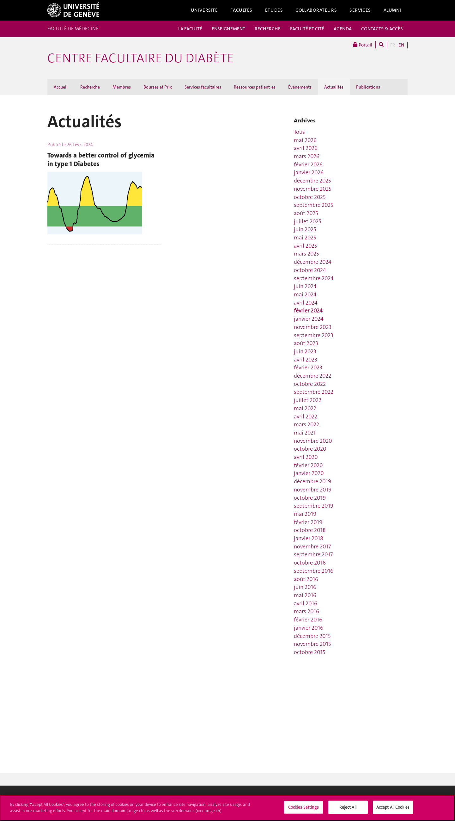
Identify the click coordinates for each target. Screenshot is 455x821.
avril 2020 (306, 457)
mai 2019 (305, 514)
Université (204, 10)
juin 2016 (305, 587)
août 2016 (306, 579)
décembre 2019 (312, 481)
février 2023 (308, 367)
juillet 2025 (307, 221)
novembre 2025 (312, 189)
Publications (368, 87)
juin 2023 (305, 351)
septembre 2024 (314, 278)
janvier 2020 (309, 473)
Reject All (347, 809)
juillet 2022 (307, 400)
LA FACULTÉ (190, 29)
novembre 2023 (312, 327)
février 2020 (308, 465)
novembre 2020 (313, 441)
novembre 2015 (312, 644)
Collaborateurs (316, 10)
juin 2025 (305, 229)
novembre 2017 (312, 546)
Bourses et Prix (157, 87)
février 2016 (308, 619)
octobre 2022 (310, 384)
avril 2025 (305, 246)
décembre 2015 (312, 636)
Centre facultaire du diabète (140, 58)
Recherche (90, 87)
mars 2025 (306, 253)
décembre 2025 (312, 180)
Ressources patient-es (255, 87)
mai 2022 (305, 408)
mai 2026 (305, 140)
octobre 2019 (310, 498)
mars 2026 (306, 156)
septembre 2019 (313, 505)
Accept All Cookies (393, 809)
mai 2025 (305, 237)
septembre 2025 (313, 205)
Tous (299, 132)
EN (401, 45)
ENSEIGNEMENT (228, 29)
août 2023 (306, 343)
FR (392, 45)
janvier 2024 (309, 319)
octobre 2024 (310, 270)
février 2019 (308, 522)
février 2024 (308, 310)
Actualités (333, 87)
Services (360, 10)
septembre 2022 (313, 392)
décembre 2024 (312, 262)
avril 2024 (306, 302)
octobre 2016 (310, 562)
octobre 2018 (310, 530)
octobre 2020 (310, 449)
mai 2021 (305, 432)
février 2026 (308, 164)
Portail (362, 44)
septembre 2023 (313, 335)
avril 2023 (305, 359)
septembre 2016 (313, 571)
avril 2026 (306, 148)
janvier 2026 (309, 172)
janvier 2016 (308, 628)
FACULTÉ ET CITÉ (307, 29)
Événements (300, 87)
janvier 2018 (308, 538)
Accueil (61, 87)
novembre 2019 (312, 489)
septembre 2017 (313, 554)
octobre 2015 (309, 652)
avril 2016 (305, 603)
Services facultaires (203, 87)
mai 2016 (305, 595)
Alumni (392, 10)
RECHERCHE (268, 29)
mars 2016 (306, 611)
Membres (121, 87)
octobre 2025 (309, 197)
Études (274, 10)
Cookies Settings (303, 809)
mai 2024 (305, 294)
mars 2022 (306, 424)
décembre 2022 (312, 376)
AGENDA (343, 29)
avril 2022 (305, 416)
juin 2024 (305, 286)
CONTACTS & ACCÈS (382, 29)
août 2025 (306, 213)
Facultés (241, 10)
